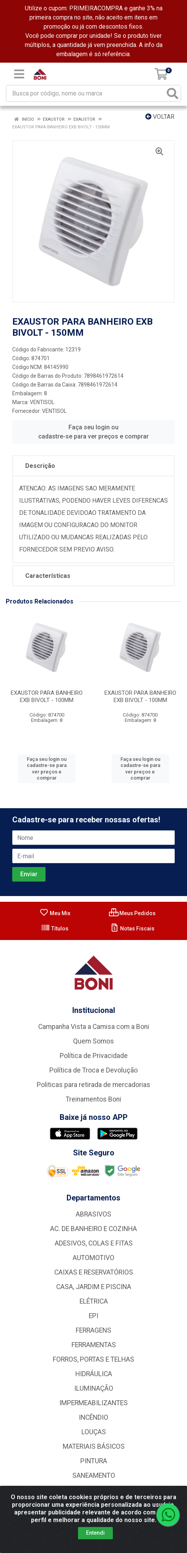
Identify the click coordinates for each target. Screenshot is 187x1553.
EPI (93, 1316)
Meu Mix (54, 913)
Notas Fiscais (132, 928)
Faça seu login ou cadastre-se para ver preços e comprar (93, 432)
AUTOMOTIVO (93, 1258)
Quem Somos (93, 1041)
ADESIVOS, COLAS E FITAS (94, 1243)
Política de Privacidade (94, 1056)
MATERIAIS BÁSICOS (94, 1446)
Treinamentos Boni (93, 1099)
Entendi (95, 1533)
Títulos (54, 928)
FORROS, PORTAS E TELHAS (93, 1359)
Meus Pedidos (132, 913)
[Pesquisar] (172, 93)
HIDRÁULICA (93, 1374)
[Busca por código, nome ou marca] (86, 93)
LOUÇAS (93, 1432)
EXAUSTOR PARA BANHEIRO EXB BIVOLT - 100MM (47, 696)
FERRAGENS (93, 1330)
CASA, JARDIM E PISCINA (93, 1287)
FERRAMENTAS (94, 1345)
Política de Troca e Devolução (93, 1070)
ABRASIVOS (93, 1214)
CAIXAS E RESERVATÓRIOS (93, 1272)
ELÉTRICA (94, 1301)
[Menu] (19, 74)
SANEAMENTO (93, 1475)
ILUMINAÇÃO (93, 1388)
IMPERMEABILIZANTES (93, 1403)
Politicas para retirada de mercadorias (93, 1085)
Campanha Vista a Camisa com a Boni (93, 1026)
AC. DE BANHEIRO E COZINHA (93, 1229)
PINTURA (93, 1461)
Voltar (159, 116)
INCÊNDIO (93, 1417)
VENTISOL (42, 402)
